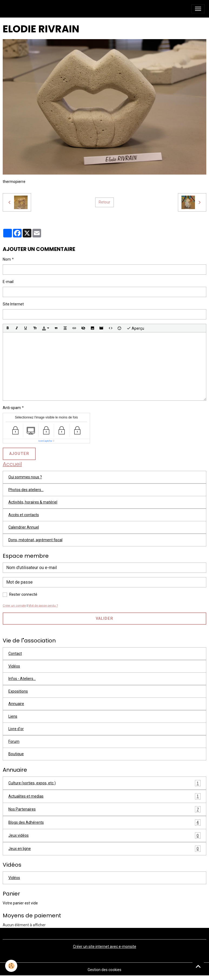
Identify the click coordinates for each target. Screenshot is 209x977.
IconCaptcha (45, 441)
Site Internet (13, 304)
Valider (104, 618)
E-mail (8, 282)
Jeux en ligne (104, 849)
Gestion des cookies (104, 970)
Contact (15, 653)
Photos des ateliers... (26, 490)
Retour (104, 202)
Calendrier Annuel (23, 527)
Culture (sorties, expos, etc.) (104, 783)
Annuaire (16, 704)
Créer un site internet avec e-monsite (104, 946)
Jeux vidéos (104, 835)
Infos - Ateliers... (22, 678)
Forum (13, 741)
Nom (7, 259)
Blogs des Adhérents (104, 822)
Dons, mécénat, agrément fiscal (35, 540)
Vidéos (14, 666)
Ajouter (19, 453)
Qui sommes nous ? (25, 477)
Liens (12, 716)
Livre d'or (16, 729)
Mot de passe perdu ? (43, 605)
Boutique (16, 754)
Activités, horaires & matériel (32, 502)
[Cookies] (11, 966)
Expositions (18, 691)
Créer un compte (14, 605)
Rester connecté (23, 594)
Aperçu (135, 328)
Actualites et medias (104, 796)
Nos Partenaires (104, 809)
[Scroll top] (198, 966)
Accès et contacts (23, 515)
